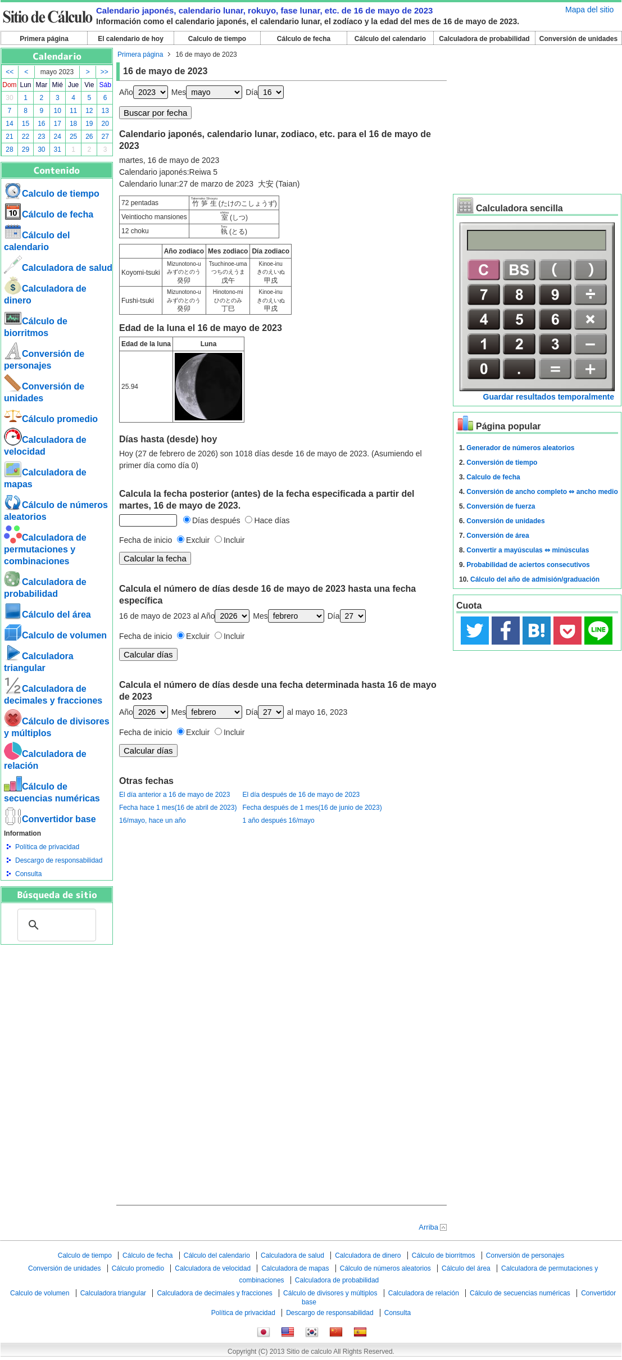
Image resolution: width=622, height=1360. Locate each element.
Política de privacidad (47, 847)
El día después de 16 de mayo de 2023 (301, 795)
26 (89, 136)
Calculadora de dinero (368, 1255)
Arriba (428, 1227)
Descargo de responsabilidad (58, 860)
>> (104, 72)
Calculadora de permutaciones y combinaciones (45, 549)
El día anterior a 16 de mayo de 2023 (174, 795)
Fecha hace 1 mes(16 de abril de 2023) (178, 808)
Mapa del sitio (589, 9)
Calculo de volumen (55, 635)
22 (25, 136)
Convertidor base (50, 819)
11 (73, 111)
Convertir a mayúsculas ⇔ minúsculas (527, 550)
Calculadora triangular (113, 1293)
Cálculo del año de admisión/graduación (535, 579)
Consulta (28, 874)
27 (105, 136)
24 (57, 136)
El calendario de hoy (131, 39)
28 (9, 149)
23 (41, 136)
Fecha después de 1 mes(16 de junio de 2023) (312, 808)
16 (41, 124)
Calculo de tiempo (217, 39)
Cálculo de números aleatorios (385, 1268)
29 (25, 149)
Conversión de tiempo (501, 462)
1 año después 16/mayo (278, 820)
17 (57, 124)
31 (57, 149)
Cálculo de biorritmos (443, 1255)
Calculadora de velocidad (213, 1268)
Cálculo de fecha (303, 39)
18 (73, 124)
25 (73, 136)
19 (89, 124)
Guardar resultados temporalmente (548, 396)
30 (9, 98)
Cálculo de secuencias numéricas (520, 1293)
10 (57, 111)
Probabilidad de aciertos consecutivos (527, 565)
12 (89, 111)
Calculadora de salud (58, 268)
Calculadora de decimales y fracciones (214, 1293)
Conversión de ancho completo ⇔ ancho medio (542, 492)
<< (9, 72)
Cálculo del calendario (390, 39)
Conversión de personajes (525, 1255)
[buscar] (55, 925)
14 (9, 124)
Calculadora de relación (423, 1293)
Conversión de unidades (578, 39)
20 (105, 124)
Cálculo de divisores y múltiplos (330, 1293)
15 (25, 124)
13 (105, 111)
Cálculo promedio (51, 419)
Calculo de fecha (493, 477)
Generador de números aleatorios (520, 448)
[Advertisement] (57, 1006)
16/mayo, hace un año (152, 820)
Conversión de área (497, 536)
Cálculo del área (47, 614)
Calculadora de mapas (295, 1268)
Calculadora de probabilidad (484, 39)
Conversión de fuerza (500, 506)
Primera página (44, 39)
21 (9, 136)
